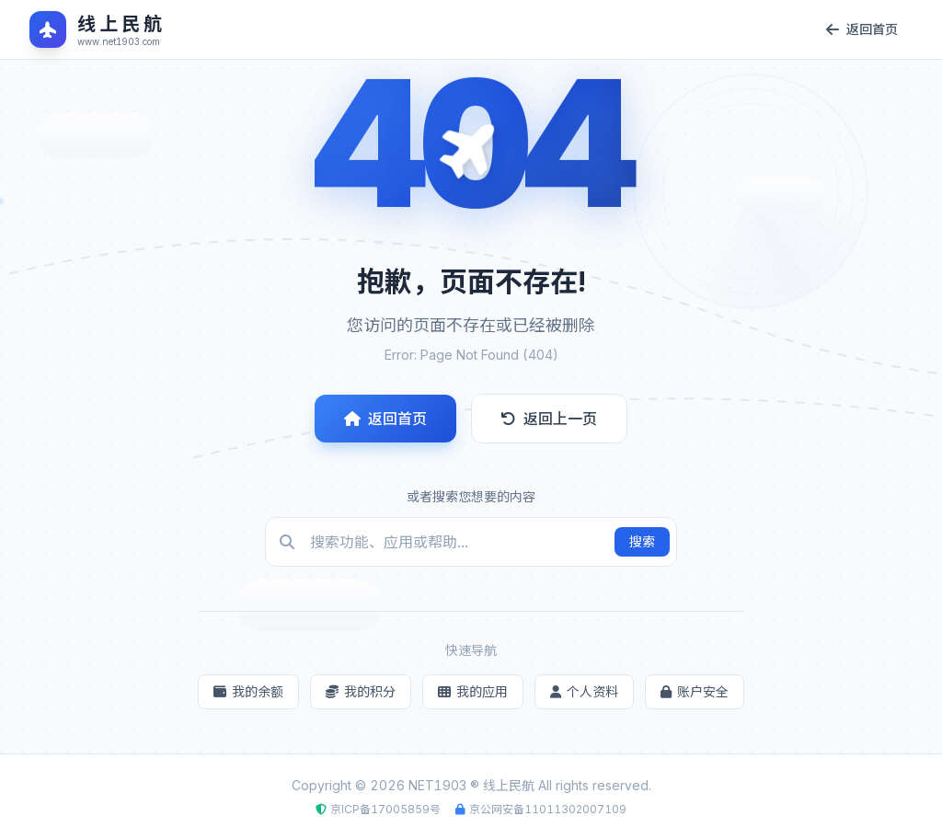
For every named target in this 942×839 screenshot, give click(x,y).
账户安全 (695, 691)
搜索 (642, 541)
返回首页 (385, 418)
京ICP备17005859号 (385, 809)
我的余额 (248, 691)
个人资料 (584, 691)
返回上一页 (549, 418)
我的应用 (473, 691)
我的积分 (361, 691)
